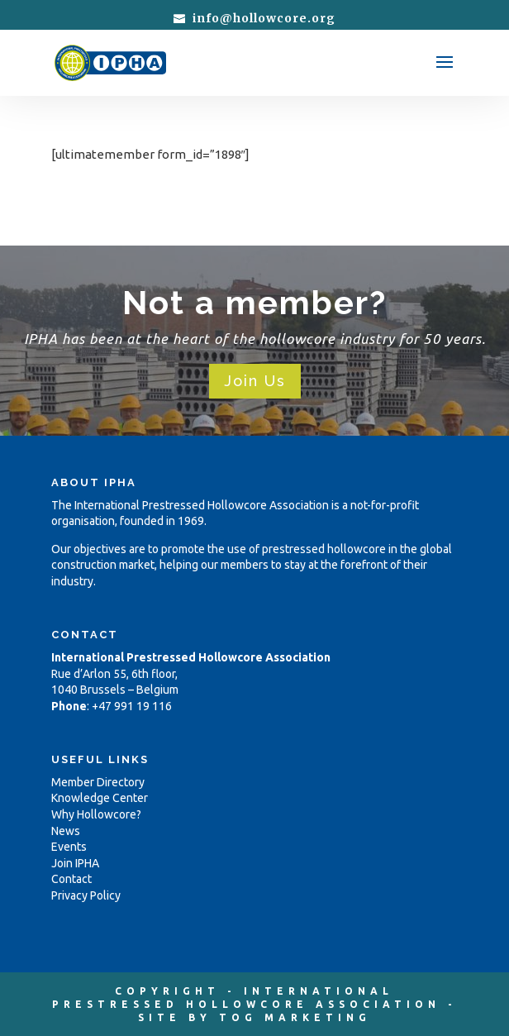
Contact (71, 879)
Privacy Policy (86, 895)
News (65, 831)
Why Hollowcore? (96, 814)
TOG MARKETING (295, 1017)
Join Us (255, 380)
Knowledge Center (99, 797)
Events (69, 846)
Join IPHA (75, 863)
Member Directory (98, 782)
